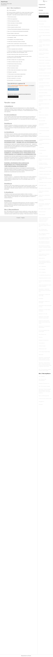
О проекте (18, 217)
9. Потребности (8, 192)
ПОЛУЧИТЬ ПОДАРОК (13, 89)
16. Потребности (9, 132)
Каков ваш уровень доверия (43, 13)
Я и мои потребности (10, 114)
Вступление (41, 10)
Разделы (23, 217)
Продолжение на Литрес (43, 16)
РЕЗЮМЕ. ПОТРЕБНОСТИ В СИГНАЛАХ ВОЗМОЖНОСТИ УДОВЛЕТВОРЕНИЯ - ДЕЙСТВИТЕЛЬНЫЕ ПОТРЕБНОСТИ (16, 164)
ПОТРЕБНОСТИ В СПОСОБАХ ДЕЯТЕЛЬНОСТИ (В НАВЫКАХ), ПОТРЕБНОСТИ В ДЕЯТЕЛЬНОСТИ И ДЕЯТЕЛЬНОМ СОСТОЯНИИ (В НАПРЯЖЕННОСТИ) (20, 152)
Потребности (8, 123)
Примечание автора (42, 7)
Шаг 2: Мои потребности (11, 209)
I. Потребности (8, 106)
